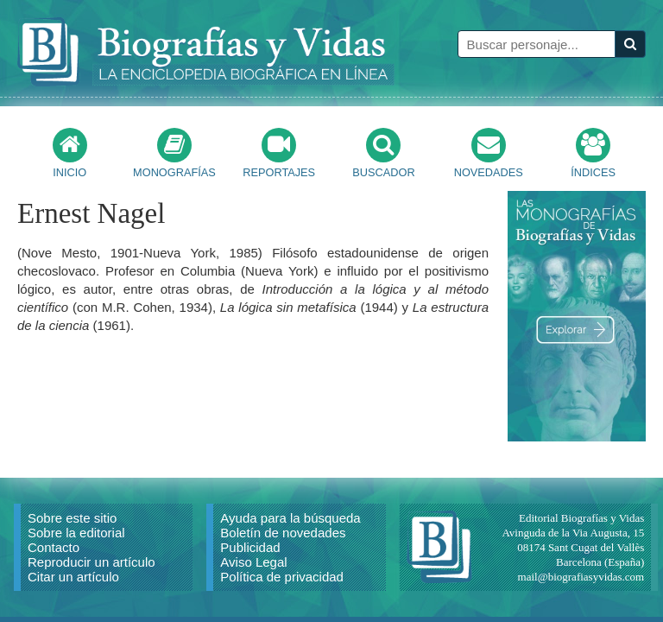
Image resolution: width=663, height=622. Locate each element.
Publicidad (250, 547)
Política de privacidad (282, 576)
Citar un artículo (73, 576)
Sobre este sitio (72, 518)
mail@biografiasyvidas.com (581, 576)
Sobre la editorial (76, 532)
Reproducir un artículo (91, 562)
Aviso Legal (253, 562)
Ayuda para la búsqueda (290, 518)
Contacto (53, 547)
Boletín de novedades (282, 532)
